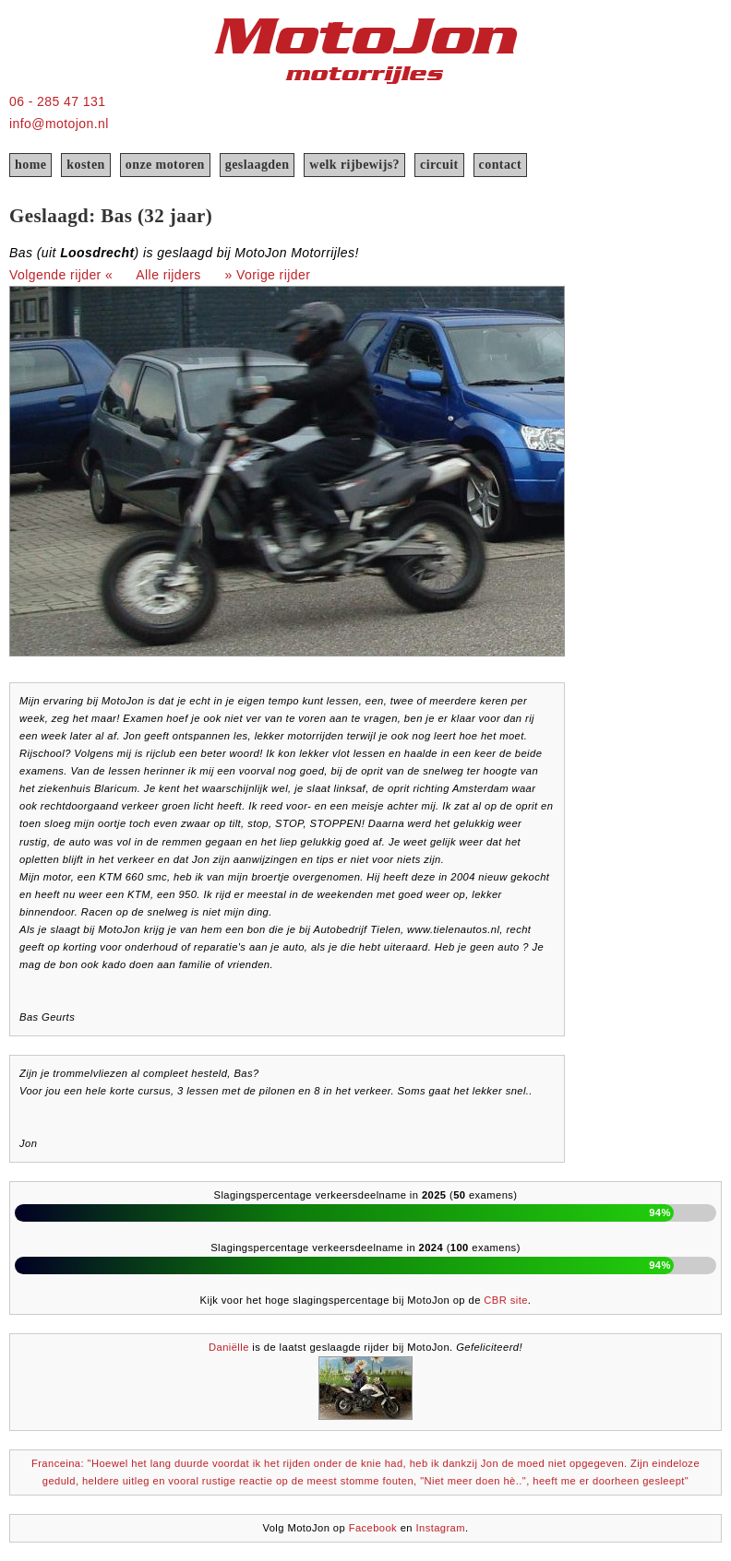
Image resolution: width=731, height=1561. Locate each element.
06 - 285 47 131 (57, 101)
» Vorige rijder (268, 274)
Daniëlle (229, 1347)
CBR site (506, 1300)
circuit (439, 164)
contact (500, 164)
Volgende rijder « (61, 274)
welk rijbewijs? (354, 164)
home (30, 164)
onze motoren (165, 164)
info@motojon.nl (59, 123)
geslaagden (257, 164)
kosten (85, 164)
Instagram (440, 1527)
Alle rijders (168, 274)
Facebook (373, 1527)
